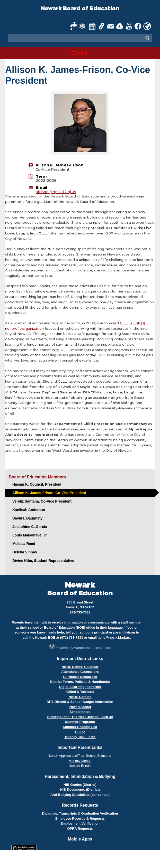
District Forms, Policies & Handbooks (80, 682)
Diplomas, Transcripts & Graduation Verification (80, 813)
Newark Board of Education (80, 8)
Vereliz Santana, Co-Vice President (42, 501)
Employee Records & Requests (80, 818)
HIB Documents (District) (80, 789)
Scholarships (80, 712)
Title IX (80, 732)
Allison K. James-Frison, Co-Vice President (49, 493)
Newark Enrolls (80, 766)
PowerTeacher (80, 707)
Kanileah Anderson (28, 510)
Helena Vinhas (24, 552)
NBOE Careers (80, 697)
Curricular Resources (80, 677)
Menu (80, 53)
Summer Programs (80, 722)
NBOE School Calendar (80, 667)
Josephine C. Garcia (29, 527)
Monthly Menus (80, 761)
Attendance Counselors (80, 672)
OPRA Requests (80, 828)
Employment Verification (80, 823)
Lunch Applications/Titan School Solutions (80, 756)
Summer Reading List (80, 727)
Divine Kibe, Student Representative (43, 561)
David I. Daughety (27, 518)
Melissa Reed (23, 544)
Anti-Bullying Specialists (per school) (80, 795)
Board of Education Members (37, 477)
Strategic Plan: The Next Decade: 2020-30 (80, 717)
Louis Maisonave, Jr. (30, 535)
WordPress (82, 648)
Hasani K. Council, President (36, 484)
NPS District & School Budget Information (80, 702)
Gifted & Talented (80, 692)
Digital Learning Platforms (80, 687)
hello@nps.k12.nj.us (114, 637)
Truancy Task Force (79, 737)
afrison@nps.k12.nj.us (56, 192)
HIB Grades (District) (80, 785)
